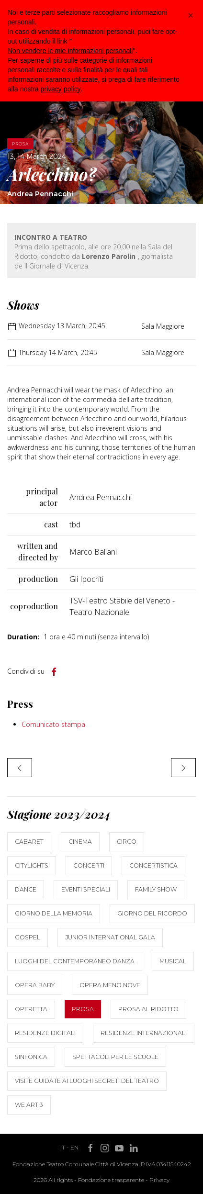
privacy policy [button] (60, 89)
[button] (190, 15)
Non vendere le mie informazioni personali (70, 51)
